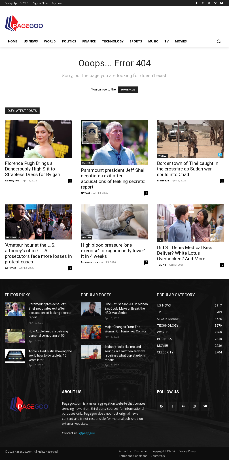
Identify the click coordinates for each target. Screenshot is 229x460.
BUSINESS (87, 162)
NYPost (85, 193)
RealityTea (12, 180)
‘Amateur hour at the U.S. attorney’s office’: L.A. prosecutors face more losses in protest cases (38, 253)
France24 (163, 180)
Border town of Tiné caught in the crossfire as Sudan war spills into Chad (187, 169)
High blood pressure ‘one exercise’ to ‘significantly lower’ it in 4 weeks (113, 250)
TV (7, 155)
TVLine (161, 264)
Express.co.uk (89, 262)
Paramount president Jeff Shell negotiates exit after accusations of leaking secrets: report (113, 179)
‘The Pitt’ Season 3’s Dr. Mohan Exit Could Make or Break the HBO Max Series (126, 308)
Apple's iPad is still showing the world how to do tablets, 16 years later (50, 355)
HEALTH (86, 237)
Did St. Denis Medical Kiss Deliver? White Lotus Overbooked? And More (184, 253)
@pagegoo (87, 433)
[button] (218, 41)
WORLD (162, 155)
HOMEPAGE (128, 89)
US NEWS (11, 237)
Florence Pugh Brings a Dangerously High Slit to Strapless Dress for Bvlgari (32, 169)
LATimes (10, 267)
